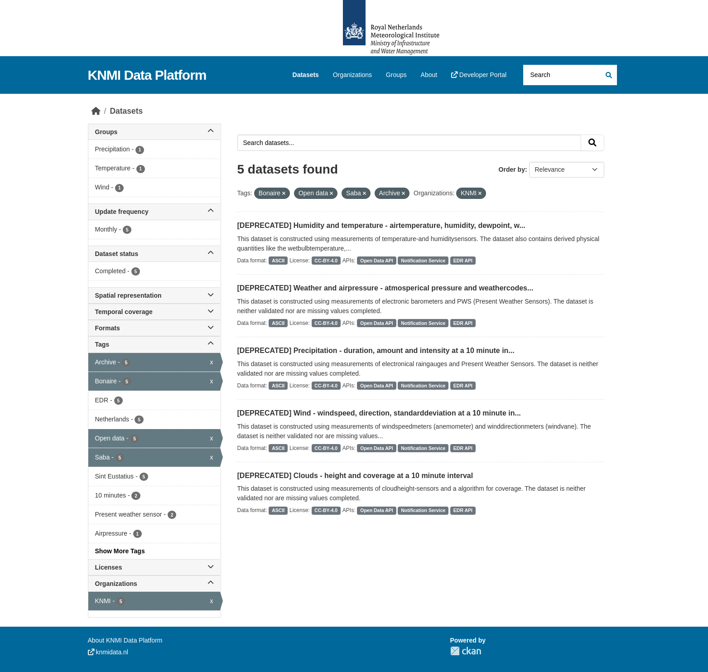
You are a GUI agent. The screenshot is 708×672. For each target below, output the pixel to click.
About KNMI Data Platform (125, 640)
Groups (396, 74)
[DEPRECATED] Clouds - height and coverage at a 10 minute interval (355, 475)
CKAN (465, 651)
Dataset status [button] (154, 254)
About (429, 74)
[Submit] (608, 75)
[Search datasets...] (570, 75)
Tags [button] (154, 344)
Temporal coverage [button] (154, 312)
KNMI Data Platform (147, 75)
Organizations (352, 74)
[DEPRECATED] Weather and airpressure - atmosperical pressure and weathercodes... (385, 288)
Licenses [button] (154, 567)
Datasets (306, 74)
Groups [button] (154, 132)
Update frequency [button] (154, 212)
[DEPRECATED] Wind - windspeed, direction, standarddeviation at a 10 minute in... (379, 413)
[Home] (96, 111)
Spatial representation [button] (154, 295)
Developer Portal (478, 74)
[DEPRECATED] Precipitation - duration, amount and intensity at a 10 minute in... (376, 350)
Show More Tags (120, 551)
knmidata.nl (108, 652)
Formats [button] (154, 328)
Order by (512, 169)
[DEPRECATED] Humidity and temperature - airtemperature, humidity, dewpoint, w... (381, 225)
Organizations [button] (154, 584)
